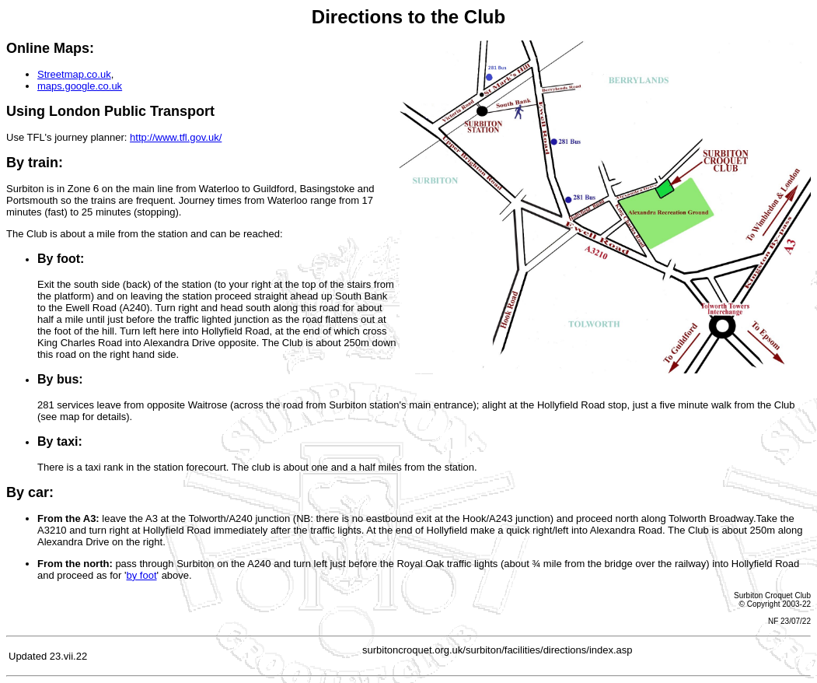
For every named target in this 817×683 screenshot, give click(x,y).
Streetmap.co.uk (74, 74)
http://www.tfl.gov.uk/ (176, 137)
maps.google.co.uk (79, 86)
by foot (142, 575)
